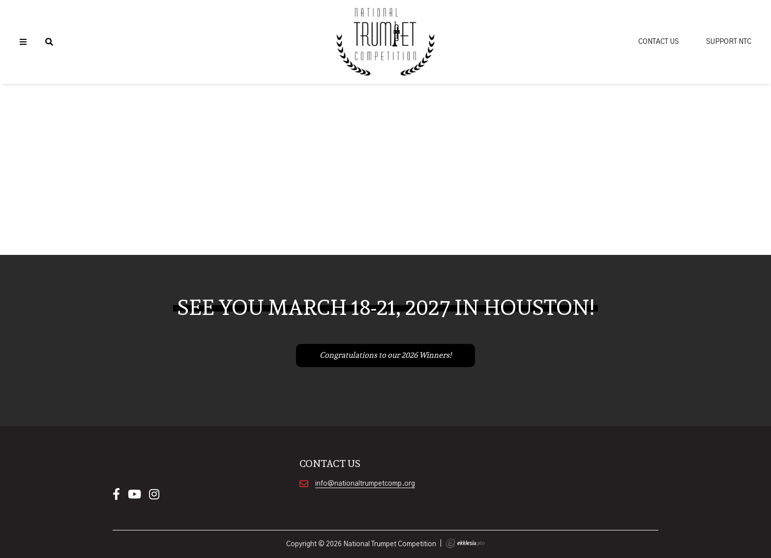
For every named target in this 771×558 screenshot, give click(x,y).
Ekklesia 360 (465, 543)
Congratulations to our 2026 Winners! (385, 355)
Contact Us (658, 41)
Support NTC (728, 41)
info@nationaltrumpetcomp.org (365, 483)
